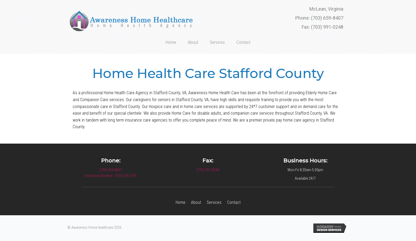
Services (214, 202)
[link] (171, 41)
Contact (234, 202)
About (196, 202)
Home (180, 202)
